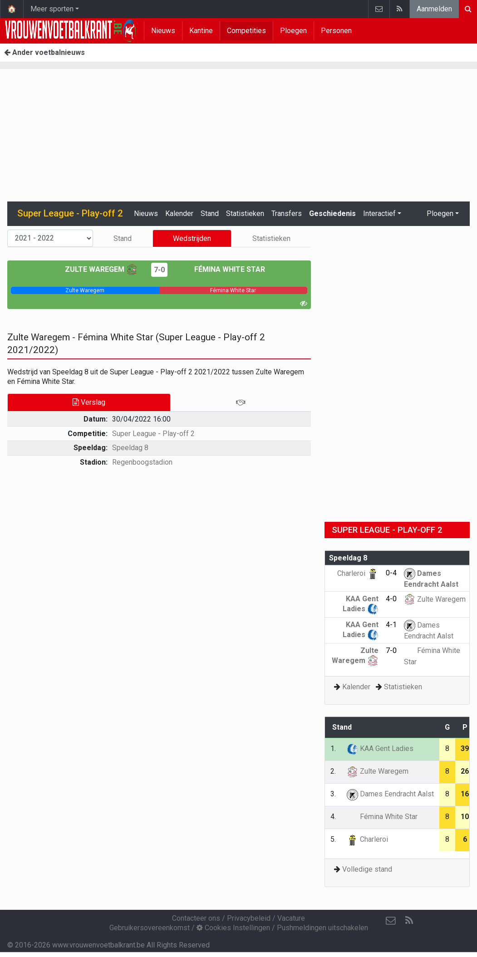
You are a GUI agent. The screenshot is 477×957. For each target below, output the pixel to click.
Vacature (291, 918)
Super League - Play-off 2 (153, 433)
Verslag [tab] (89, 402)
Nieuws (163, 30)
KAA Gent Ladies (380, 748)
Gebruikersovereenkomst (149, 927)
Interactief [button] (379, 213)
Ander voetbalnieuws (44, 52)
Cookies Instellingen (233, 927)
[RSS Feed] (409, 921)
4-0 (391, 598)
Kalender (179, 213)
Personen (336, 30)
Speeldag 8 (130, 447)
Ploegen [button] (440, 213)
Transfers (286, 213)
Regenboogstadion (142, 462)
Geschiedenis (332, 213)
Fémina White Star (223, 269)
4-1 (391, 624)
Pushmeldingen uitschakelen (322, 927)
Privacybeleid (248, 918)
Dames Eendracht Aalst (390, 794)
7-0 (159, 269)
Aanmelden (434, 9)
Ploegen (293, 30)
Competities (246, 30)
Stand (210, 213)
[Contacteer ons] (391, 921)
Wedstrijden (192, 238)
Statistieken (245, 213)
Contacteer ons (196, 918)
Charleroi (358, 573)
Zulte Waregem (101, 269)
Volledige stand (367, 869)
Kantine (201, 30)
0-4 (391, 573)
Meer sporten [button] (52, 9)
